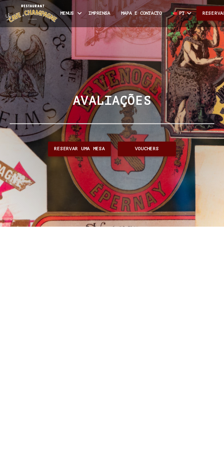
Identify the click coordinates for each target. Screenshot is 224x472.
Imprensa (99, 13)
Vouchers (147, 148)
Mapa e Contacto (141, 13)
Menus (71, 13)
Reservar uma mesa (79, 148)
